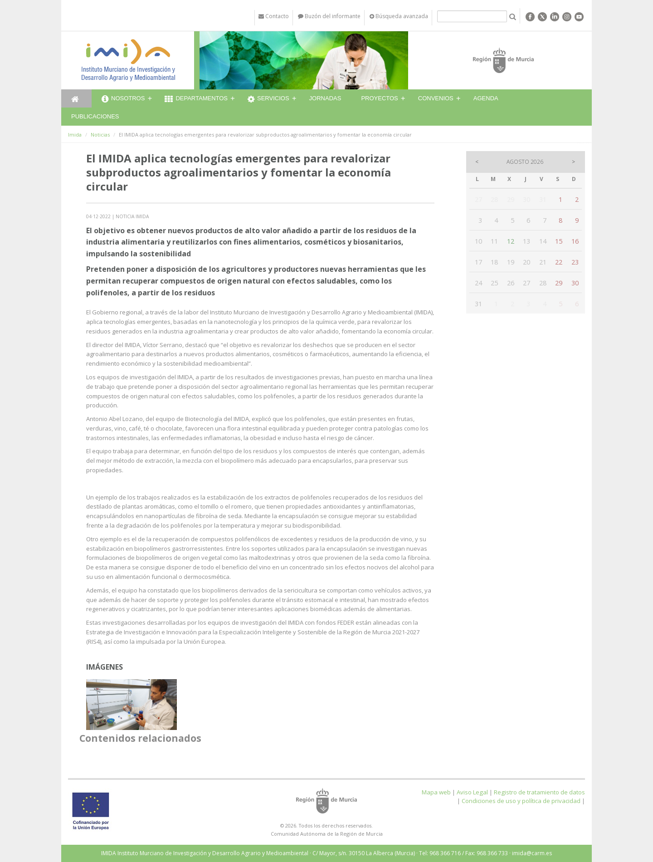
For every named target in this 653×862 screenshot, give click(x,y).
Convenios (435, 98)
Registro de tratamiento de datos (539, 792)
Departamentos (196, 99)
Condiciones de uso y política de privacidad (521, 801)
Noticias (100, 134)
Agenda (485, 98)
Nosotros (123, 99)
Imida (75, 134)
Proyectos (379, 98)
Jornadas (325, 98)
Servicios (268, 99)
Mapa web (436, 792)
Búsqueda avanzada (399, 16)
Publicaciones (95, 116)
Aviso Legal (472, 792)
